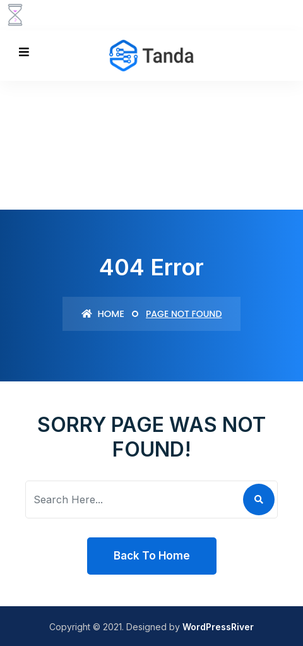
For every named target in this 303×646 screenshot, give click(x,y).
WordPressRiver (218, 626)
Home (103, 313)
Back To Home (152, 555)
